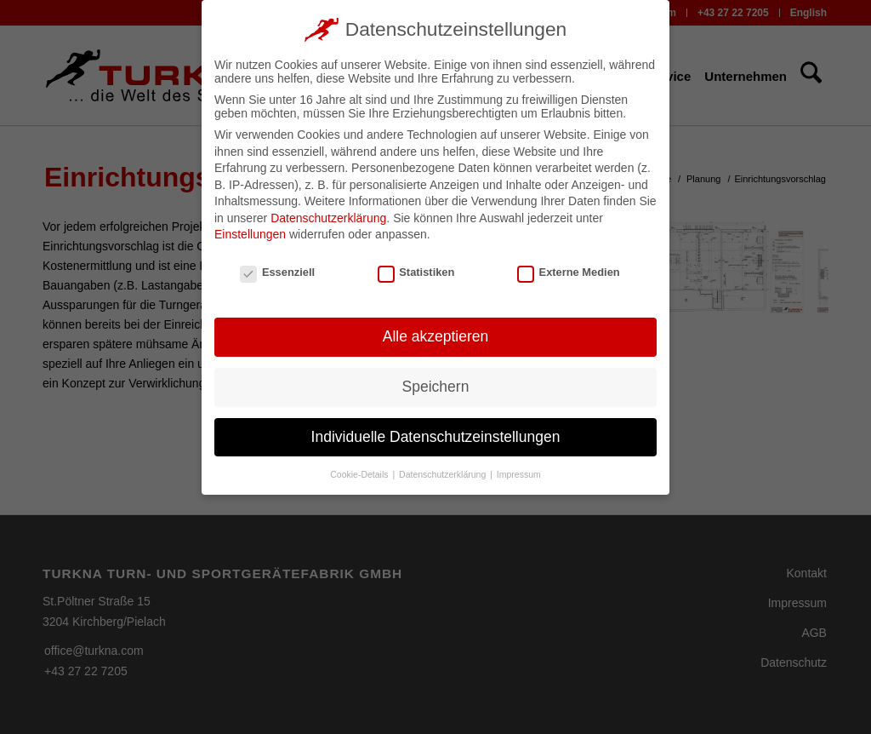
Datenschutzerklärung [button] (443, 470)
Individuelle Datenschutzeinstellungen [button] (436, 432)
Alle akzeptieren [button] (436, 332)
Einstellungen (250, 231)
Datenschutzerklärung (328, 214)
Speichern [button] (436, 382)
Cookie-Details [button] (360, 470)
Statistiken (416, 268)
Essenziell (277, 268)
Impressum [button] (519, 470)
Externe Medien (568, 268)
